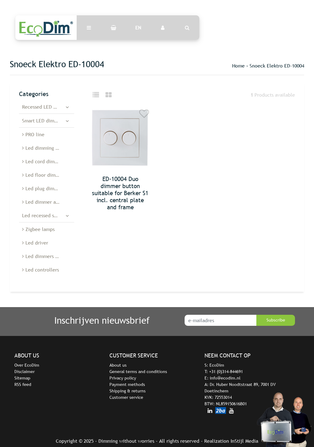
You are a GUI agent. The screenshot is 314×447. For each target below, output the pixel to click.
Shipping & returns (127, 391)
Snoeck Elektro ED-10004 (277, 65)
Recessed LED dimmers (47, 106)
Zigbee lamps (38, 229)
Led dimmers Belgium (47, 256)
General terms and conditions (138, 371)
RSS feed (22, 384)
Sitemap (22, 378)
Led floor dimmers (44, 174)
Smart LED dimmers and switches (48, 120)
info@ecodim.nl (225, 378)
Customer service (126, 397)
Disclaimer (24, 371)
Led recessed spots (42, 215)
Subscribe (275, 320)
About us (118, 365)
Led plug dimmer (42, 188)
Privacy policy (122, 378)
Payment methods (127, 384)
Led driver (35, 242)
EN (138, 27)
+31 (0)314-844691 (226, 371)
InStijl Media (244, 440)
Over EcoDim (26, 365)
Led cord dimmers (43, 161)
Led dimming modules (48, 148)
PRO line (33, 134)
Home (238, 65)
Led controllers (40, 269)
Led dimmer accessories (48, 201)
